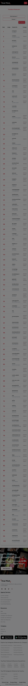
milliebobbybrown (16, 434)
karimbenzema (15, 415)
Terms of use (5, 682)
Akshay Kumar (15, 392)
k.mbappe (14, 233)
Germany (16, 676)
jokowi (13, 480)
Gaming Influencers (18, 650)
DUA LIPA (14, 230)
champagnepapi (16, 189)
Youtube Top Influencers (6, 617)
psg (13, 395)
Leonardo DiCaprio (16, 541)
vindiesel (14, 248)
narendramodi (15, 327)
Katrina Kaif (14, 338)
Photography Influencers (6, 654)
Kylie (13, 47)
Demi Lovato (15, 174)
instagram (14, 30)
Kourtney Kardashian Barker (16, 129)
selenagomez (15, 52)
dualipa (14, 228)
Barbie (13, 123)
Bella (13, 476)
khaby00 (14, 259)
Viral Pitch (21, 684)
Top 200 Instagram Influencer (9, 665)
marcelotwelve (15, 445)
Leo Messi (14, 41)
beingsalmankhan (16, 495)
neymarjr (14, 138)
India (2, 678)
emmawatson (15, 343)
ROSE (13, 381)
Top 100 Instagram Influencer (3, 665)
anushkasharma (15, 425)
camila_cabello (15, 375)
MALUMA (14, 406)
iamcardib (14, 168)
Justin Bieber (15, 87)
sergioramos (15, 535)
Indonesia (16, 678)
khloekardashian (16, 79)
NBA (13, 312)
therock (14, 57)
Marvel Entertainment (16, 365)
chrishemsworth (16, 485)
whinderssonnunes (16, 449)
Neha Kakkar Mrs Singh (16, 307)
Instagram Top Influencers (6, 615)
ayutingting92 (15, 490)
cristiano (14, 35)
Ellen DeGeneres (15, 195)
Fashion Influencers (5, 647)
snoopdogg (15, 269)
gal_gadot (14, 223)
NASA (13, 239)
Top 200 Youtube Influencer (23, 665)
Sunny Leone (15, 531)
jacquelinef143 (15, 385)
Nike (13, 92)
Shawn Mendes (15, 323)
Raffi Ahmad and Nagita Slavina (16, 302)
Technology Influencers (19, 654)
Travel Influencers (5, 656)
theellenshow (15, 194)
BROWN (14, 200)
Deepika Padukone (16, 333)
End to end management (6, 599)
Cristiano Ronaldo (16, 37)
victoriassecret (15, 289)
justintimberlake (16, 358)
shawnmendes (15, 322)
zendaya (14, 158)
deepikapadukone (16, 332)
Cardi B (13, 169)
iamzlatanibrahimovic (16, 465)
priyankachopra (15, 253)
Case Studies (3, 613)
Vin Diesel (14, 250)
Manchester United (16, 431)
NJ (12, 139)
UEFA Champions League (16, 220)
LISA (13, 245)
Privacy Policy (13, 682)
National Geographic (16, 117)
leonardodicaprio (16, 540)
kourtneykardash (16, 128)
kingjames (14, 184)
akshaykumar (15, 390)
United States (4, 674)
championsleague (16, 218)
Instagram (14, 32)
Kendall (13, 112)
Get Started (6, 568)
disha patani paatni (16, 510)
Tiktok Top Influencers (5, 619)
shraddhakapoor (16, 274)
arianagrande (15, 62)
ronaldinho (14, 348)
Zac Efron (14, 471)
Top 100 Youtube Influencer (16, 665)
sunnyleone (15, 529)
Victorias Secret (15, 290)
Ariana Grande (15, 63)
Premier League (15, 421)
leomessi (14, 40)
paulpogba (14, 504)
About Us (3, 629)
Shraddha (14, 275)
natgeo (14, 116)
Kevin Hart (14, 164)
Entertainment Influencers (7, 645)
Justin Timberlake (15, 360)
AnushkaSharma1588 (16, 426)
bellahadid (14, 475)
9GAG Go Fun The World (16, 456)
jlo (12, 101)
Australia (16, 674)
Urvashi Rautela (15, 441)
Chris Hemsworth (16, 486)
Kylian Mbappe (15, 234)
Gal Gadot (14, 224)
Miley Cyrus (14, 149)
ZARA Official (15, 515)
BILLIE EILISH (15, 215)
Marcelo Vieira (15, 446)
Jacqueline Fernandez (16, 386)
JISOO (13, 370)
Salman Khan (14, 496)
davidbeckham (15, 284)
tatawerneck (15, 524)
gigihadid (14, 279)
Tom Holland (15, 354)
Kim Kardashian (15, 69)
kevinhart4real (15, 163)
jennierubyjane (15, 316)
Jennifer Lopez (15, 102)
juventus (14, 500)
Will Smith (14, 412)
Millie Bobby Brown (16, 436)
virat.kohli (14, 106)
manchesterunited (16, 430)
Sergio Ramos (15, 536)
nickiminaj (14, 122)
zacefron (14, 469)
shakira (13, 264)
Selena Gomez (15, 53)
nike (13, 91)
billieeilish (14, 213)
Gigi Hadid (14, 280)
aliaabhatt (14, 294)
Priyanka (14, 255)
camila (13, 376)
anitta (13, 400)
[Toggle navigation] (25, 3)
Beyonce (14, 75)
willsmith (14, 410)
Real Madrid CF (15, 205)
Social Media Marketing (6, 604)
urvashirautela (15, 440)
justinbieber (15, 85)
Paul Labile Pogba (16, 506)
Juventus (14, 501)
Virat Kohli (14, 107)
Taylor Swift (14, 97)
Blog (2, 611)
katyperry (14, 153)
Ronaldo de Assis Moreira (16, 350)
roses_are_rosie (16, 380)
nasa (13, 238)
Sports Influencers (5, 652)
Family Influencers (18, 645)
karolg (13, 460)
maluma (14, 405)
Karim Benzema (15, 416)
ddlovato (14, 173)
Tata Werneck (15, 525)
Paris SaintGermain (16, 396)
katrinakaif (14, 337)
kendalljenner (15, 110)
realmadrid (14, 204)
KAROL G (14, 461)
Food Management (5, 650)
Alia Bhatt (14, 296)
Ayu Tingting (15, 491)
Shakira (13, 265)
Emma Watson (15, 344)
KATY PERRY (15, 154)
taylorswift (14, 96)
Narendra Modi (15, 328)
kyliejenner (14, 46)
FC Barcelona (15, 210)
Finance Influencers (18, 647)
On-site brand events (5, 601)
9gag (13, 455)
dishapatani (15, 509)
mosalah (14, 519)
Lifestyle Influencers (18, 652)
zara (13, 514)
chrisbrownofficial (16, 199)
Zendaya (14, 159)
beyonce (14, 74)
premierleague (15, 420)
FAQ (2, 633)
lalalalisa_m (14, 243)
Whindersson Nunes (16, 451)
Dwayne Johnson (16, 58)
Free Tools (3, 621)
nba (13, 310)
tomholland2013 (16, 353)
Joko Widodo (15, 481)
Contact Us (3, 631)
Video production (4, 597)
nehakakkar (14, 305)
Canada (2, 676)
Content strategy (4, 595)
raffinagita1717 (15, 300)
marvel (13, 363)
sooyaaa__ (14, 369)
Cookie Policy (22, 682)
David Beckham (15, 285)
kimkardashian (15, 68)
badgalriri (14, 179)
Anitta (13, 401)
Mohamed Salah (15, 520)
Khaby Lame (14, 260)
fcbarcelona (15, 208)
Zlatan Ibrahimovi (15, 466)
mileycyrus (14, 147)
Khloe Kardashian (15, 81)
